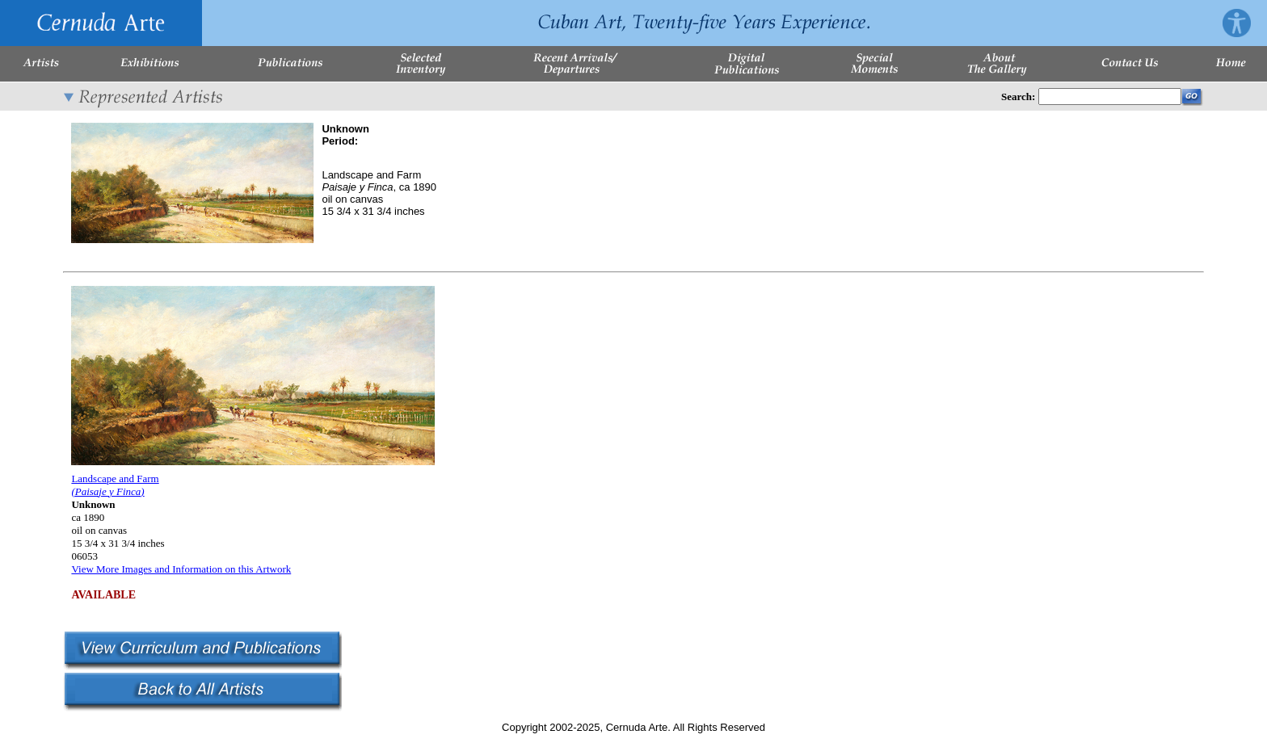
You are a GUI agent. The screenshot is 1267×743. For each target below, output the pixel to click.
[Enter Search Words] (1109, 96)
